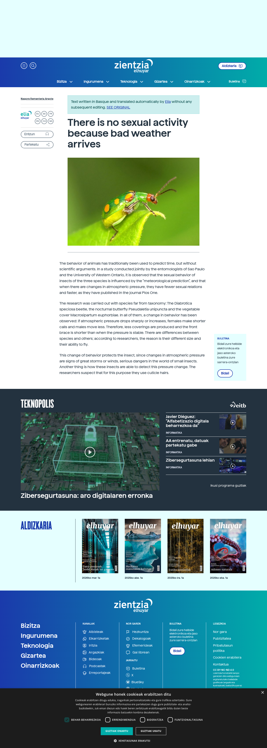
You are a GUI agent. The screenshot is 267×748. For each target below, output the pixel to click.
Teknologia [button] (132, 82)
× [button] (262, 692)
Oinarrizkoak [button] (197, 82)
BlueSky (135, 682)
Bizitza (30, 625)
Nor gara (220, 632)
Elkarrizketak (96, 639)
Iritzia (90, 646)
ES (44, 113)
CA (44, 121)
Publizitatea (222, 638)
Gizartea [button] (164, 82)
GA (50, 121)
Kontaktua (221, 664)
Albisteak (93, 632)
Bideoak (92, 659)
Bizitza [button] (65, 82)
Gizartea (33, 655)
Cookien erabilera (227, 657)
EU (37, 113)
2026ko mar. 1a (91, 577)
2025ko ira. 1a (175, 577)
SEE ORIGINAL (118, 107)
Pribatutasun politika (223, 648)
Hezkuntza (137, 632)
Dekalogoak (138, 639)
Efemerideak (139, 646)
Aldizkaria (232, 66)
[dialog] (133, 718)
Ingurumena (39, 635)
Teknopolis (37, 403)
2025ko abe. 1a (134, 577)
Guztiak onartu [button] (116, 731)
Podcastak (94, 666)
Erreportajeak (97, 673)
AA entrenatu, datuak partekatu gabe (187, 443)
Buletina (237, 81)
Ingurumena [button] (97, 82)
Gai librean (137, 652)
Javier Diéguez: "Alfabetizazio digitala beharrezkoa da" (187, 421)
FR (50, 113)
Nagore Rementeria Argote (37, 98)
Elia (168, 101)
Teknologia (37, 645)
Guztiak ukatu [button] (151, 731)
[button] (24, 65)
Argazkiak (93, 652)
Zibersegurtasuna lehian (190, 460)
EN (37, 121)
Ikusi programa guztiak (228, 485)
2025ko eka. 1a (219, 577)
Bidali (225, 373)
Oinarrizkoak (40, 665)
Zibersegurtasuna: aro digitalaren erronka (87, 495)
